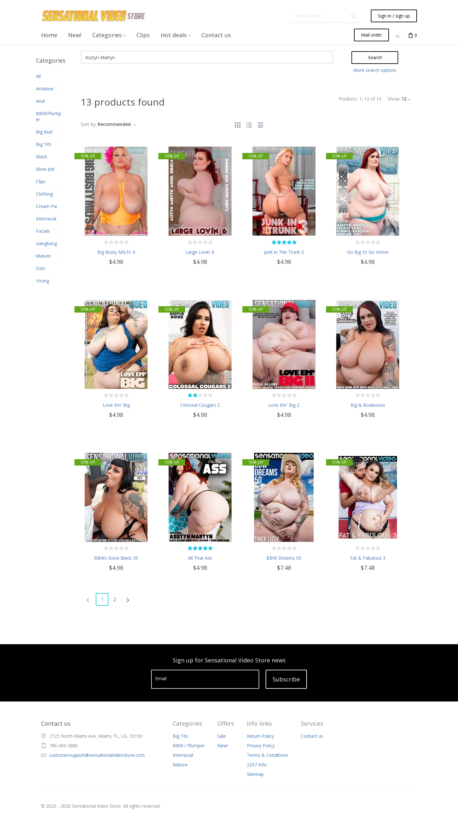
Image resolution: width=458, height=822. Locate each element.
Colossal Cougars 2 (200, 405)
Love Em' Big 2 (283, 405)
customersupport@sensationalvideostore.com (97, 755)
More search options (374, 70)
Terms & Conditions (267, 755)
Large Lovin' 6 (199, 252)
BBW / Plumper (189, 746)
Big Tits (180, 736)
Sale (221, 736)
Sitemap (255, 774)
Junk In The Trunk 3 (284, 252)
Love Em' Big (116, 405)
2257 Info (257, 765)
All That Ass (200, 558)
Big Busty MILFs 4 (116, 252)
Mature (180, 765)
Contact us (312, 736)
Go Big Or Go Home (368, 252)
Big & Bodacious (367, 405)
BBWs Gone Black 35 (116, 558)
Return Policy (260, 736)
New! (222, 746)
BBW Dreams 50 (284, 558)
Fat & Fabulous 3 (367, 558)
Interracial (183, 755)
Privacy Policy (261, 746)
